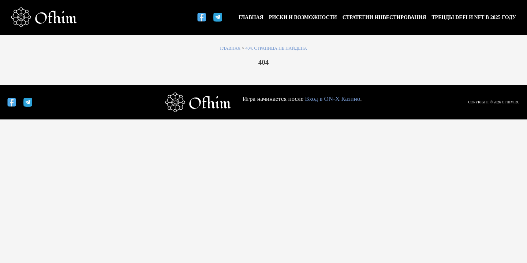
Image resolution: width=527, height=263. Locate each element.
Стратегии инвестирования (384, 17)
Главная (251, 17)
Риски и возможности (303, 17)
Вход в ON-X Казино (332, 98)
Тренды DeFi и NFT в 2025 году (473, 17)
